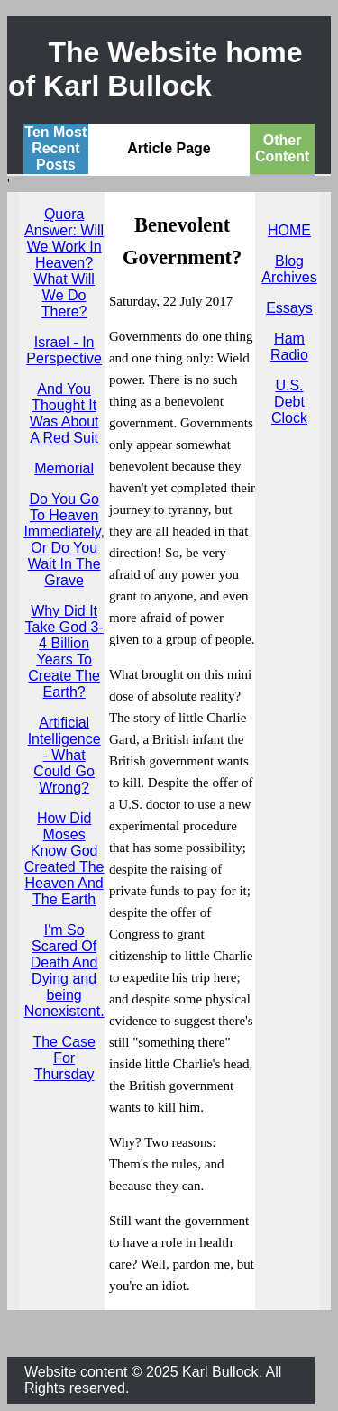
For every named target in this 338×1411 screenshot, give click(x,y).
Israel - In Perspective (64, 350)
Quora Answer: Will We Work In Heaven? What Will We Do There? (64, 262)
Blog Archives (288, 269)
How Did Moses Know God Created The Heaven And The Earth (64, 859)
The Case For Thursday (63, 1058)
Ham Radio (289, 346)
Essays (289, 308)
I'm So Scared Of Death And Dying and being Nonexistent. (64, 970)
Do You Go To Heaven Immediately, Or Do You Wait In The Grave (64, 539)
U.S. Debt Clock (289, 402)
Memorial (64, 468)
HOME (289, 230)
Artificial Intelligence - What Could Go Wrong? (64, 755)
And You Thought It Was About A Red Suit (64, 413)
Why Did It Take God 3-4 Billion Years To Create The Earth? (64, 651)
